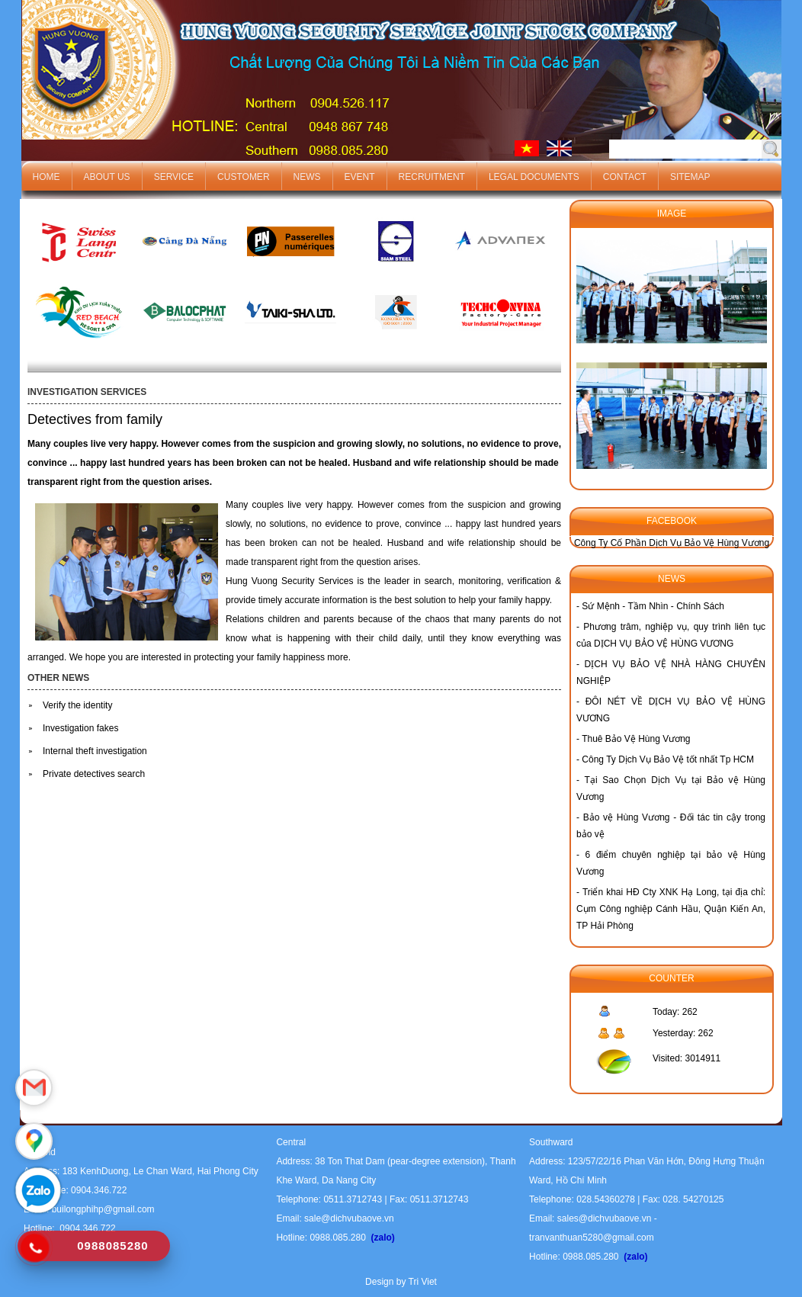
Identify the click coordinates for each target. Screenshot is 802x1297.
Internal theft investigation (95, 751)
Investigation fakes (80, 728)
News (307, 177)
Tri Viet (423, 1281)
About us (107, 177)
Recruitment (432, 177)
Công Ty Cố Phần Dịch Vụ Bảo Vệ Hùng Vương (671, 543)
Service (174, 177)
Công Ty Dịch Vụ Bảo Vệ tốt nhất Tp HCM (668, 759)
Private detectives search (94, 774)
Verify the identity (77, 705)
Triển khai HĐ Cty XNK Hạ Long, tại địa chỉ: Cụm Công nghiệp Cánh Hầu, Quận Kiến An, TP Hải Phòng (670, 909)
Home (46, 177)
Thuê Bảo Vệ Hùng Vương (636, 739)
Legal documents (534, 177)
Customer (243, 177)
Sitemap (690, 177)
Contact (624, 177)
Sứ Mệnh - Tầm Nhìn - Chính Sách (653, 606)
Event (360, 177)
